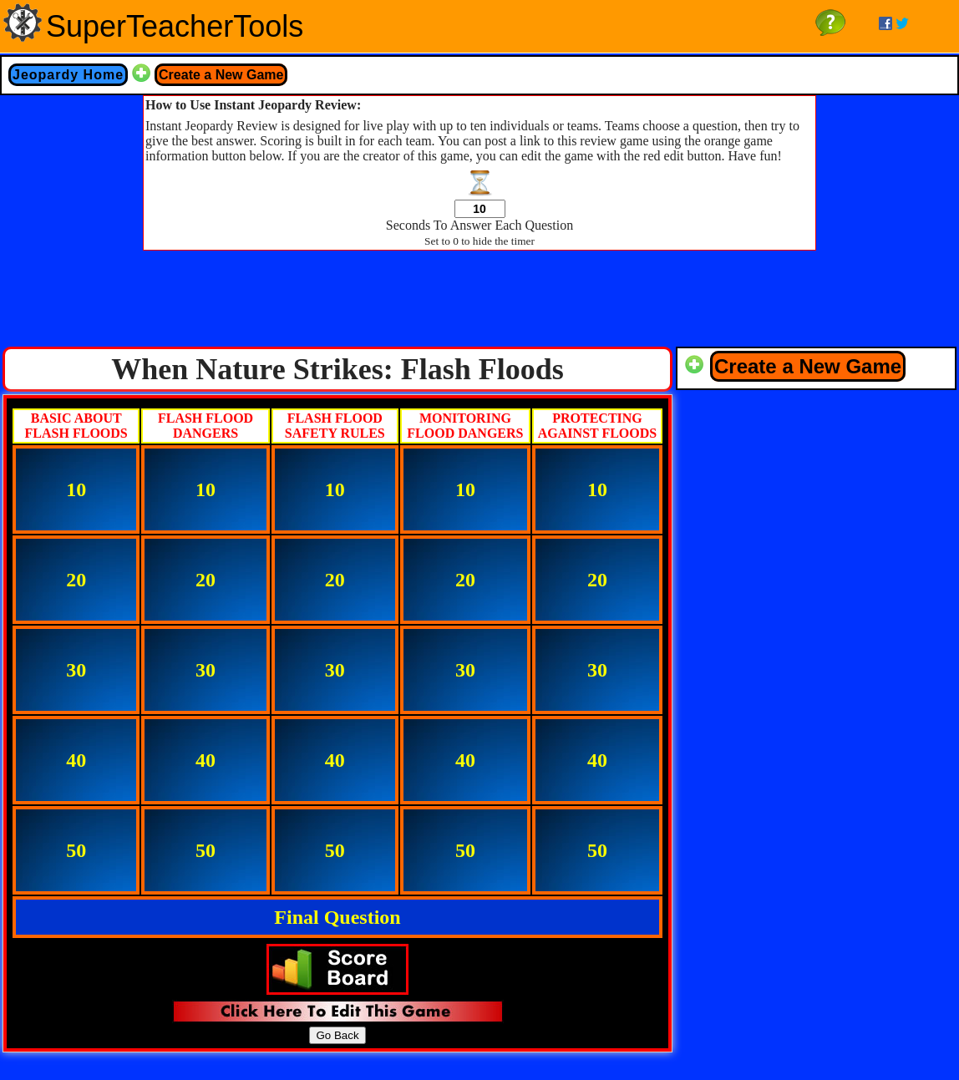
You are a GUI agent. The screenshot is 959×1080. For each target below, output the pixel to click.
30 (76, 670)
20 (76, 580)
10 (76, 489)
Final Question (337, 917)
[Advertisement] (479, 303)
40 (76, 760)
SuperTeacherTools (174, 26)
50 (76, 850)
